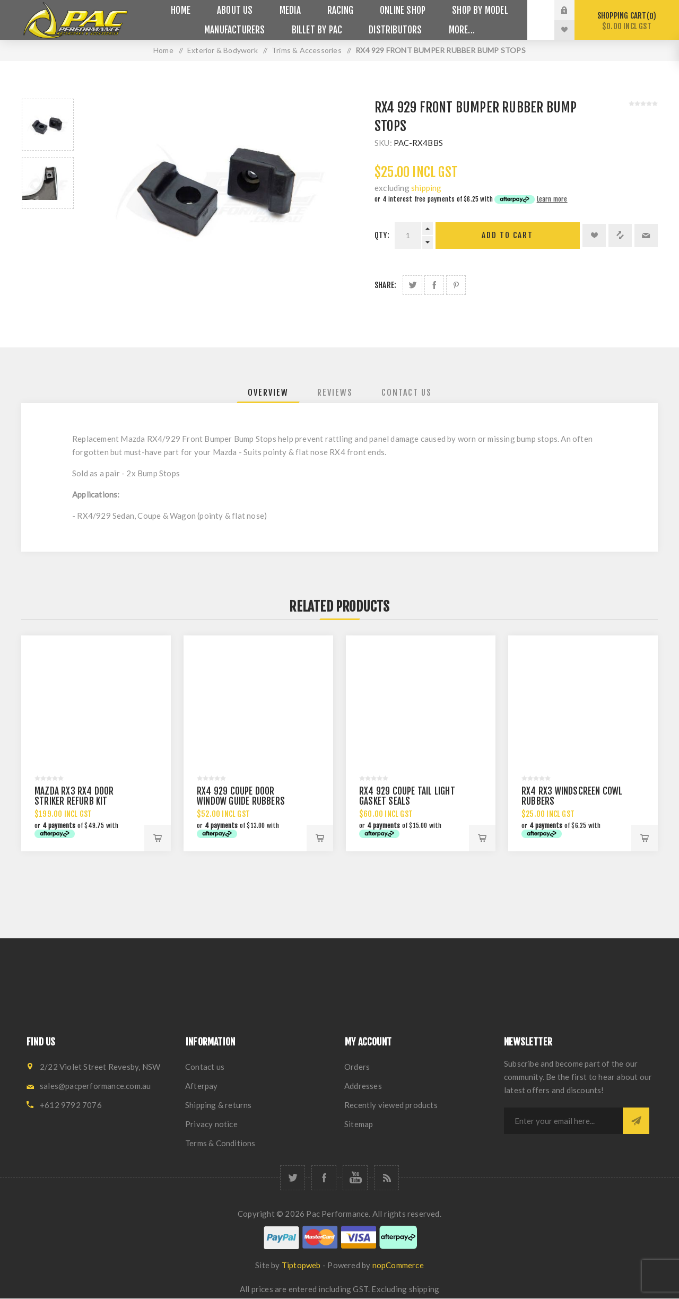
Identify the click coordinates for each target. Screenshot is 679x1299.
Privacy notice (211, 1124)
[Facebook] (323, 1177)
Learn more (552, 199)
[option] (47, 124)
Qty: (382, 235)
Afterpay (201, 1086)
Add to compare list (620, 235)
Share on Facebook (434, 285)
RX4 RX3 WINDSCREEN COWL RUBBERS (572, 796)
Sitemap (358, 1124)
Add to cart (507, 235)
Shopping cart (626, 21)
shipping (426, 188)
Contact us (204, 1066)
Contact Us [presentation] (406, 392)
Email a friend (646, 235)
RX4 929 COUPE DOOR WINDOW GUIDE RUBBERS (241, 796)
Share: (385, 285)
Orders (357, 1066)
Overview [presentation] (268, 392)
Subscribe (636, 1121)
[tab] (268, 392)
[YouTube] (355, 1177)
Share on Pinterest (456, 285)
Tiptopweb (301, 1265)
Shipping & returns (218, 1105)
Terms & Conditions (220, 1143)
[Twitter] (292, 1177)
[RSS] (386, 1177)
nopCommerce (398, 1265)
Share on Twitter (412, 285)
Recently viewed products (391, 1105)
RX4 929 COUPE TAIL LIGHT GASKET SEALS (407, 796)
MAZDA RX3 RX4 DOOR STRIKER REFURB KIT (74, 796)
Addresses (363, 1086)
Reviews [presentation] (335, 392)
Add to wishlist (594, 235)
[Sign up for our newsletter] (563, 1121)
